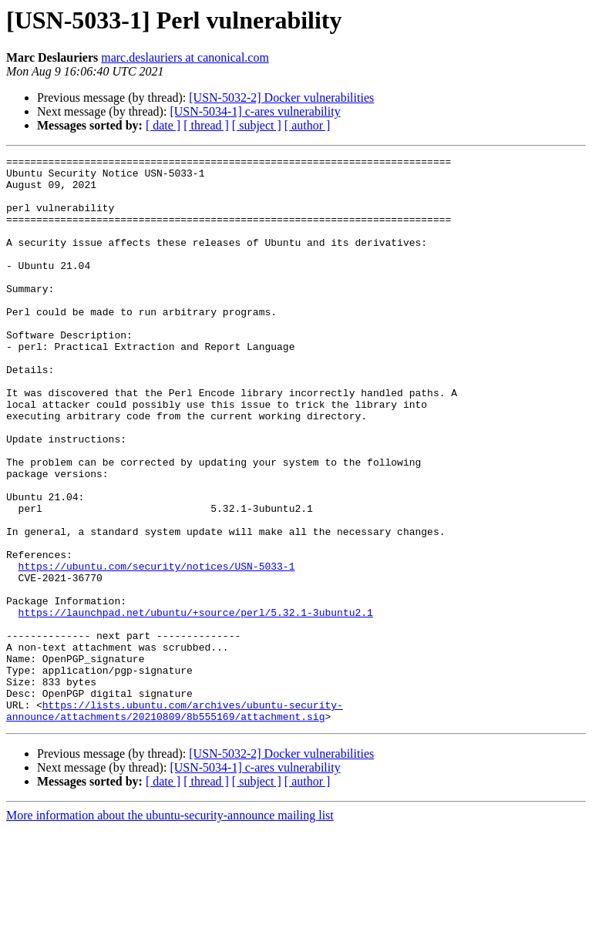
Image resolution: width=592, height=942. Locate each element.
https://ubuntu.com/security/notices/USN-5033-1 (156, 649)
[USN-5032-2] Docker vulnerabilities (281, 97)
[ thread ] (206, 125)
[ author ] (307, 125)
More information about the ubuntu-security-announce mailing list (170, 928)
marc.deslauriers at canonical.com (185, 57)
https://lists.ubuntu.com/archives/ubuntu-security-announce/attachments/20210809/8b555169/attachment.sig (174, 822)
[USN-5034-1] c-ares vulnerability (255, 111)
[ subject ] (256, 125)
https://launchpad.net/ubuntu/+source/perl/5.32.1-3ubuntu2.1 (195, 705)
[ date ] (163, 125)
